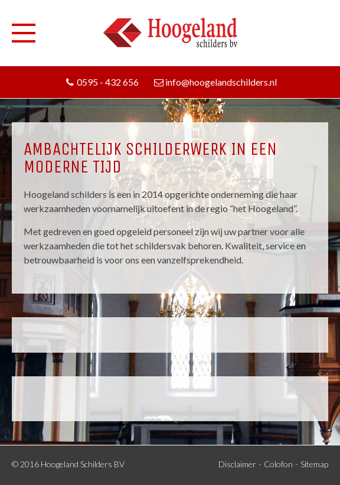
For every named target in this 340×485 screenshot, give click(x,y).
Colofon (278, 464)
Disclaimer (237, 464)
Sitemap (314, 464)
